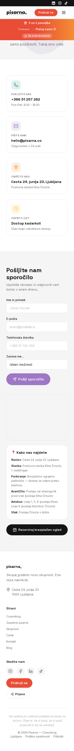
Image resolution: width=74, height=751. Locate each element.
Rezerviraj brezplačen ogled (40, 530)
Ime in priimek (12, 300)
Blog (9, 647)
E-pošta (8, 318)
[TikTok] (66, 3)
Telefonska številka (16, 337)
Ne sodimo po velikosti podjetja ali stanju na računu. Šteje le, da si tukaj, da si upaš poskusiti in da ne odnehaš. (37, 721)
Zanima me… (12, 356)
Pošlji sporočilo (25, 379)
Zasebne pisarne (17, 622)
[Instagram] (59, 3)
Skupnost (12, 629)
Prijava (17, 694)
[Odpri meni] (64, 12)
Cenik (10, 635)
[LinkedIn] (53, 3)
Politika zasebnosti (37, 736)
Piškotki (58, 736)
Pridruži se (45, 12)
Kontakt (11, 641)
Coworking (13, 616)
